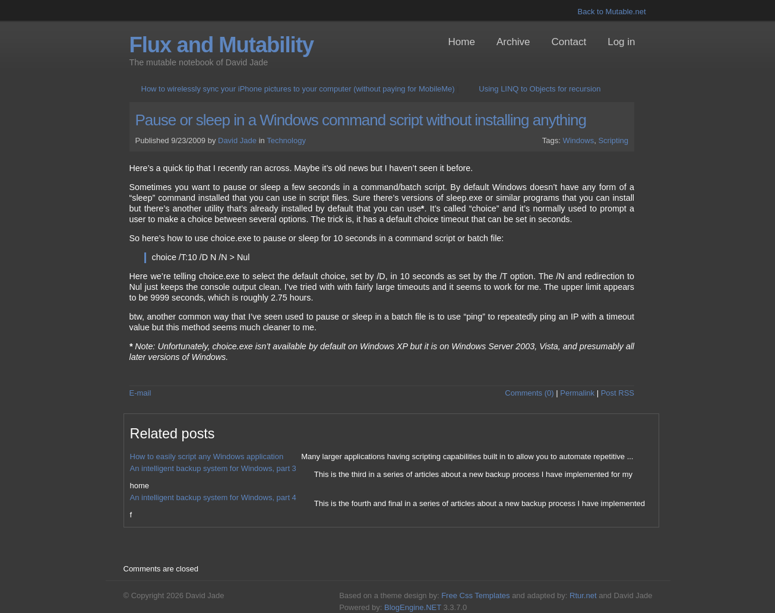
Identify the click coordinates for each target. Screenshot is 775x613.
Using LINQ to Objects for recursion (539, 88)
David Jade (237, 140)
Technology (286, 140)
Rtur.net (583, 595)
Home (461, 42)
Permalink (577, 392)
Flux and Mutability (221, 45)
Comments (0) (529, 392)
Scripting (613, 140)
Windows (578, 140)
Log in (621, 42)
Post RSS (617, 392)
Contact (569, 42)
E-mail (140, 392)
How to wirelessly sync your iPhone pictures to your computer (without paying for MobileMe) (298, 88)
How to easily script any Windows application (207, 456)
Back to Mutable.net (612, 11)
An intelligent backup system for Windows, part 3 (213, 468)
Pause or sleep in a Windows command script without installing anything (361, 120)
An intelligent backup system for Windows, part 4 (213, 497)
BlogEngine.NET (412, 607)
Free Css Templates (475, 595)
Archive (513, 42)
